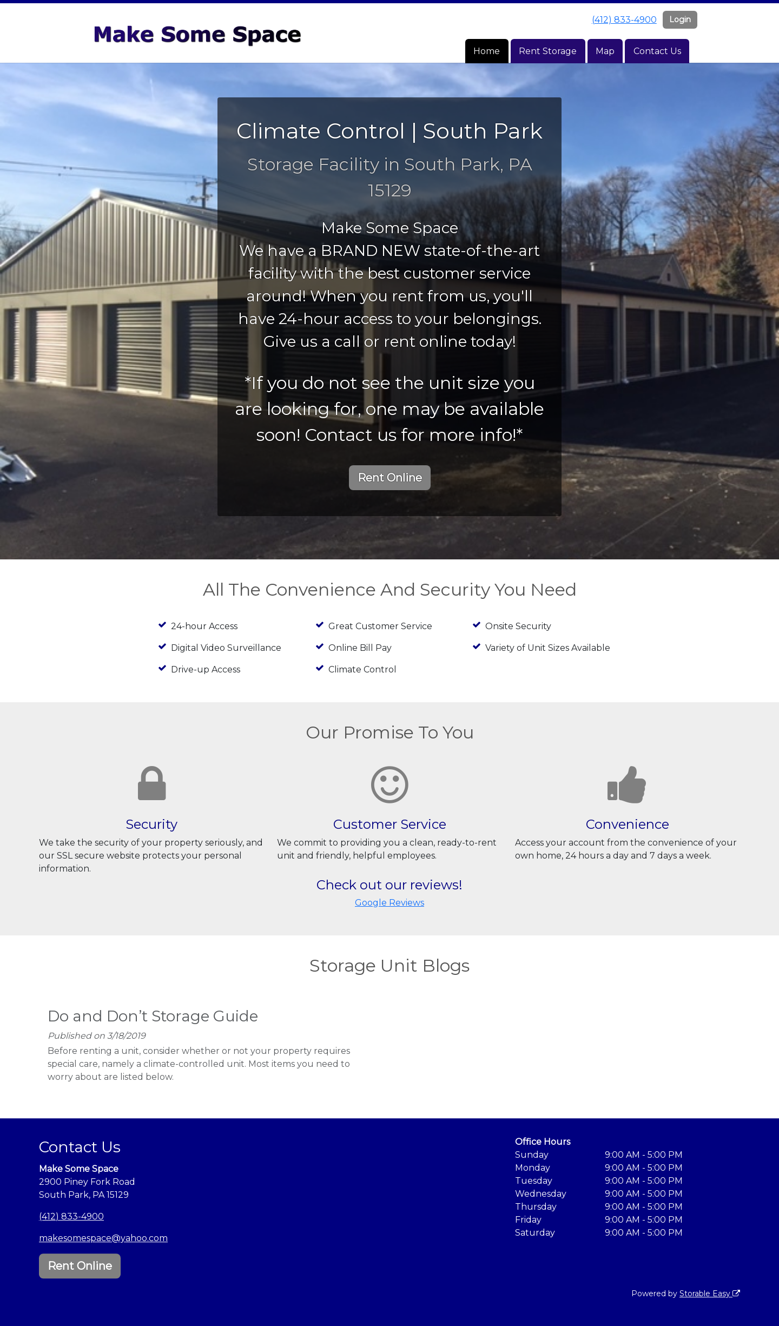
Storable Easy (709, 1293)
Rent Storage (548, 51)
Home (486, 51)
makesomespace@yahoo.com (103, 1238)
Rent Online (390, 477)
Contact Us (657, 51)
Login (680, 19)
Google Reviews (389, 903)
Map (605, 51)
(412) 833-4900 (624, 20)
